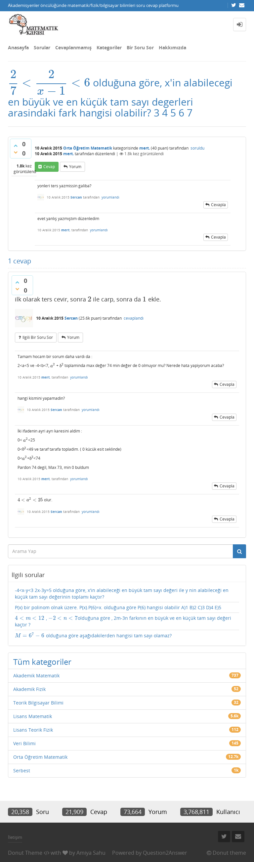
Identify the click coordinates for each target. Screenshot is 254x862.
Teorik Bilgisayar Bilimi (38, 703)
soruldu (197, 148)
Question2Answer (165, 852)
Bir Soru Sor (140, 47)
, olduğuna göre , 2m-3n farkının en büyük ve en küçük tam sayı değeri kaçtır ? (123, 621)
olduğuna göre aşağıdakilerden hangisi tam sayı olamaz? (93, 635)
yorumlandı (110, 197)
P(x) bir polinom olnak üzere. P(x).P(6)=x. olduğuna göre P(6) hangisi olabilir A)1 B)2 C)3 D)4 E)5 (118, 607)
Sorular (42, 47)
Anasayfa (18, 47)
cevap (49, 166)
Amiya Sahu (91, 852)
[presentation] (49, 82)
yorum (75, 166)
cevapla (218, 204)
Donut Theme (25, 852)
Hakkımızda (172, 47)
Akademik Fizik (29, 689)
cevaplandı (134, 318)
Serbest (21, 770)
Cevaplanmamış (73, 47)
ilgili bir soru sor (37, 337)
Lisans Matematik (32, 716)
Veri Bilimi (24, 743)
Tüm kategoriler (42, 661)
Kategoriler (109, 47)
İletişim (15, 837)
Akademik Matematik (36, 675)
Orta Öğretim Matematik (87, 148)
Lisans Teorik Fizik (33, 730)
